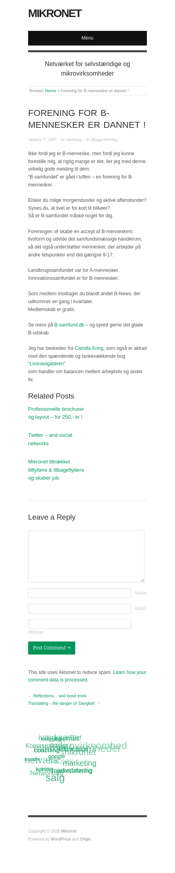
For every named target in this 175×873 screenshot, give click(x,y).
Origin (85, 839)
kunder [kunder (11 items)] (33, 759)
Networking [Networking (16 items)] (46, 773)
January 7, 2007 (42, 139)
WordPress (61, 839)
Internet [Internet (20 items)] (66, 739)
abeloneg (74, 139)
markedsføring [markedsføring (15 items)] (72, 770)
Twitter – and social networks (50, 439)
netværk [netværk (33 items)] (41, 761)
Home (50, 91)
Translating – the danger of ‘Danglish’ (61, 703)
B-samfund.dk (69, 325)
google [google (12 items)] (56, 756)
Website (36, 632)
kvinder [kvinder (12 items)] (45, 769)
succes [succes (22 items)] (61, 762)
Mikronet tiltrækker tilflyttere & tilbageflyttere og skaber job (56, 470)
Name (140, 593)
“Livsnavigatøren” (46, 363)
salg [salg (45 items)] (55, 778)
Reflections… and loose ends (59, 696)
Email (140, 608)
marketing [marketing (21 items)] (80, 763)
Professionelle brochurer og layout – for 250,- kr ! (56, 413)
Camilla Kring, (90, 348)
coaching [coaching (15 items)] (47, 749)
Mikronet (54, 13)
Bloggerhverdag (104, 139)
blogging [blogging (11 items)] (51, 739)
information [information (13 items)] (73, 748)
